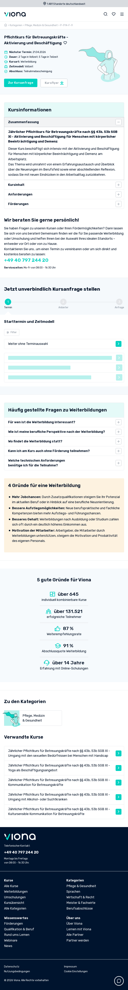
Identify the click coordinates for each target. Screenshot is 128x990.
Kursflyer (54, 83)
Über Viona (74, 924)
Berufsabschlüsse (79, 908)
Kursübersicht (14, 903)
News (8, 946)
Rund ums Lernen (16, 935)
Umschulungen (15, 897)
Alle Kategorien (15, 908)
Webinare (10, 940)
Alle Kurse (11, 886)
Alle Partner (74, 935)
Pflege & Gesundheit (81, 886)
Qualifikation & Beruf (19, 929)
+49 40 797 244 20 (26, 260)
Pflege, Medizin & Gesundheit (41, 25)
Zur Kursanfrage (20, 82)
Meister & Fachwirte (80, 903)
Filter (12, 332)
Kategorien (16, 25)
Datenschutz (11, 966)
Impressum (70, 966)
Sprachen (73, 892)
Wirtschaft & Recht (80, 897)
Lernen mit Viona (78, 929)
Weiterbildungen (16, 892)
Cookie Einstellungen (76, 971)
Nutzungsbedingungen (17, 971)
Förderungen (13, 924)
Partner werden (77, 940)
